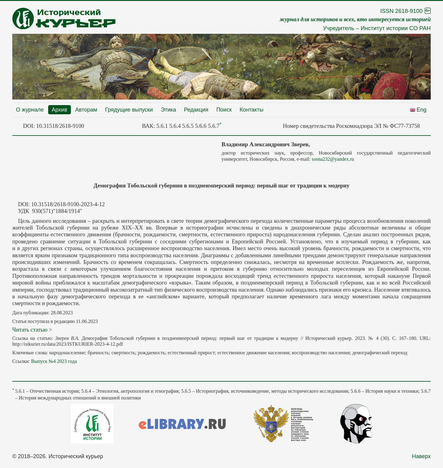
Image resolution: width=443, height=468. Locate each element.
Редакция (196, 110)
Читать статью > (32, 329)
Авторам (86, 110)
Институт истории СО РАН (395, 28)
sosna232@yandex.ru (333, 159)
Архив (59, 110)
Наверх (421, 456)
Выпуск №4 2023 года (54, 361)
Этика (168, 110)
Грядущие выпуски (129, 110)
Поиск (224, 110)
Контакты (252, 110)
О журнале (30, 110)
